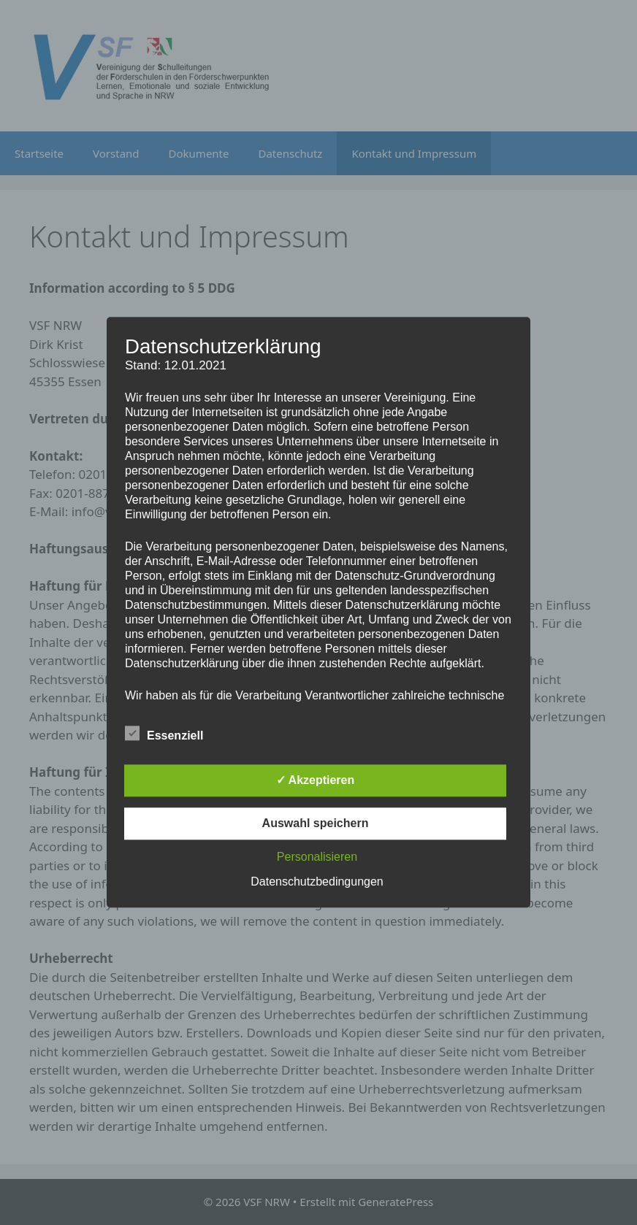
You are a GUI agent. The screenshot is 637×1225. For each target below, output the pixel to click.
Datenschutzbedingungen (317, 882)
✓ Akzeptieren (315, 781)
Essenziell (164, 733)
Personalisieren (317, 857)
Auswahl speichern (315, 824)
